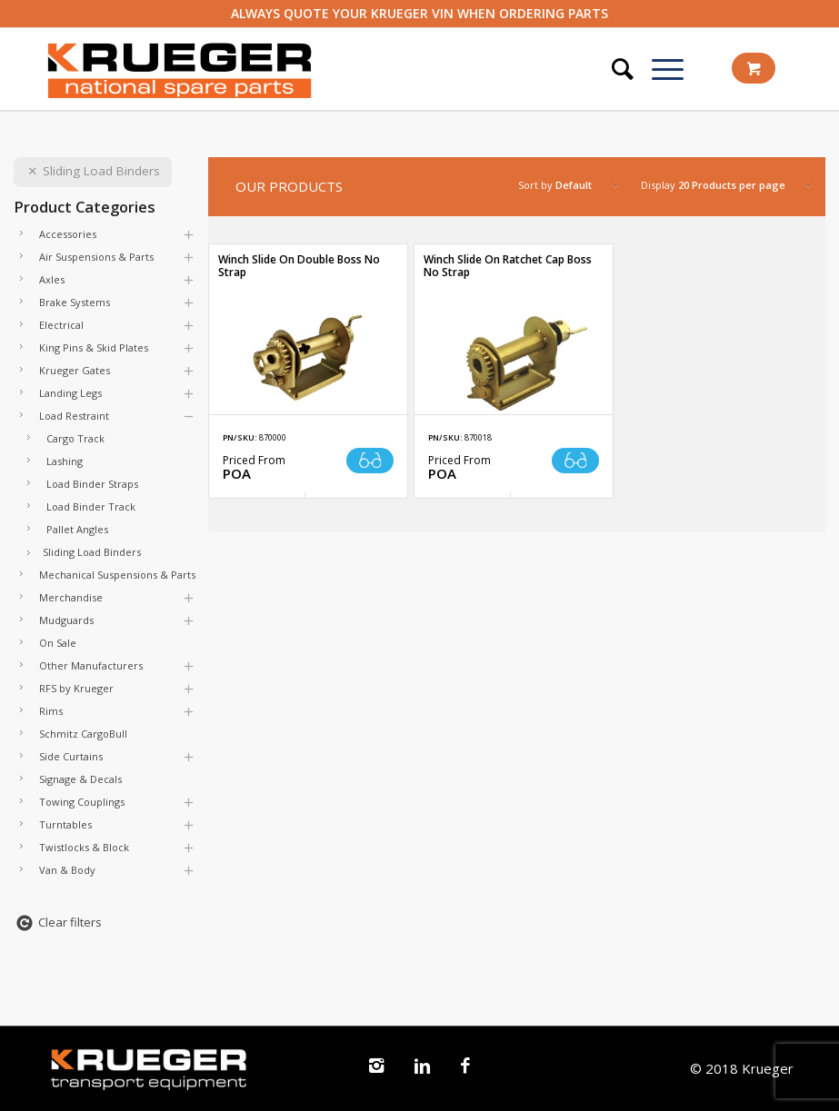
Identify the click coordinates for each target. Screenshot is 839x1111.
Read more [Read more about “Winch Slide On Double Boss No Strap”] (370, 460)
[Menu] (659, 69)
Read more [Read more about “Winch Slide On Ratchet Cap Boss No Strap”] (575, 460)
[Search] (614, 69)
